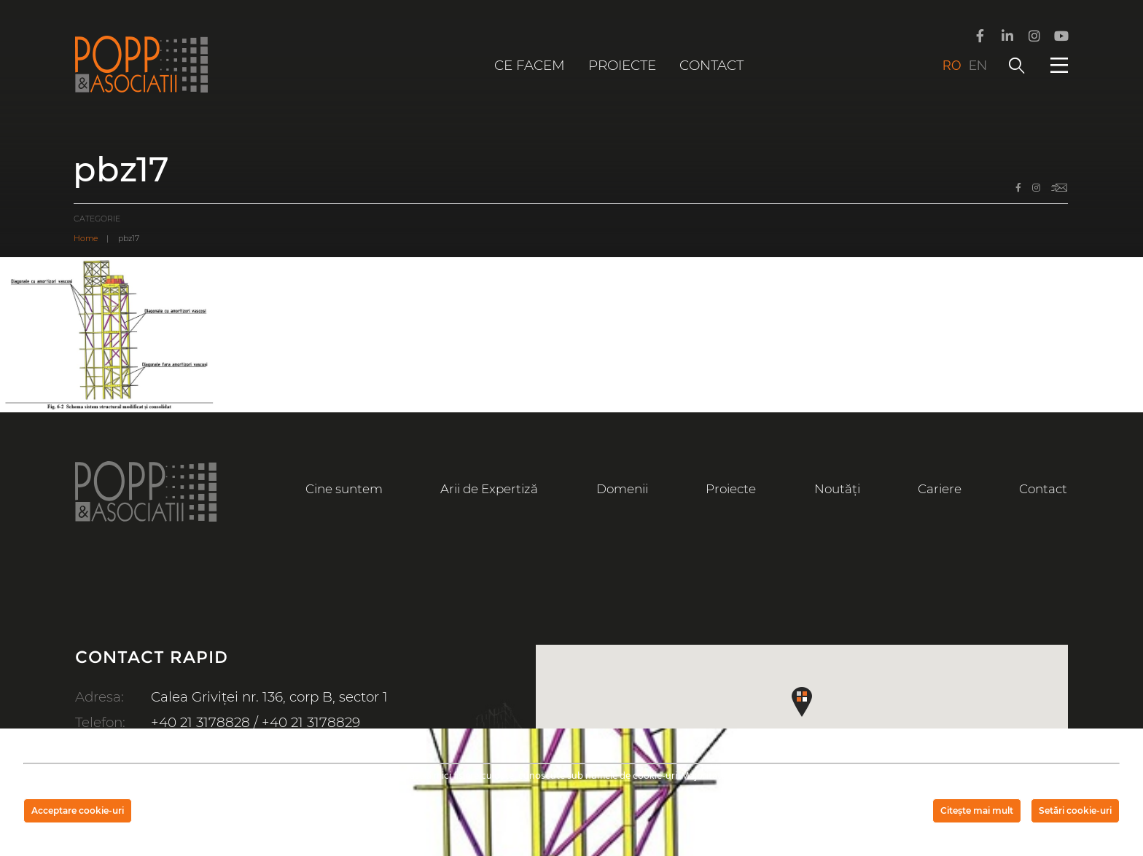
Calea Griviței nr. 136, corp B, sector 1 (269, 696)
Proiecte (622, 65)
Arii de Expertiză (489, 489)
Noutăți (837, 489)
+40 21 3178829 (311, 722)
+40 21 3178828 (200, 722)
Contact (711, 65)
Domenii (622, 489)
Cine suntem (344, 489)
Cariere (939, 489)
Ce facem (529, 65)
